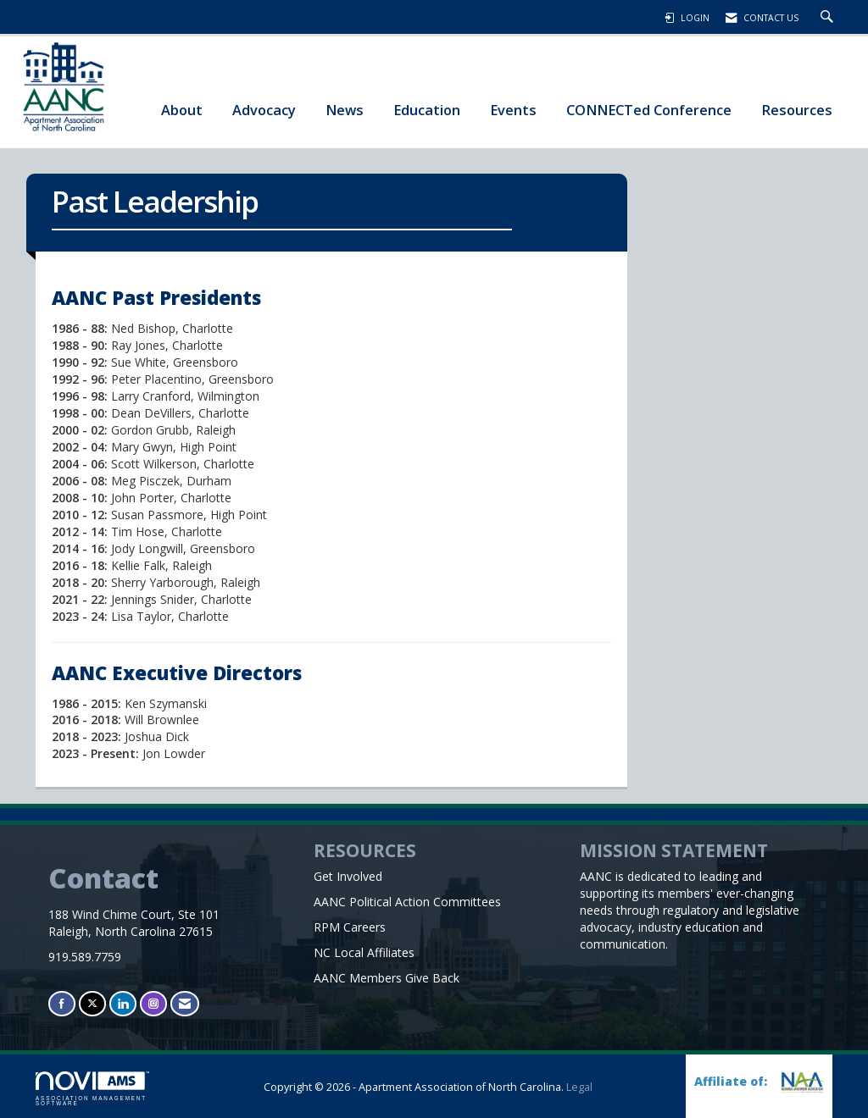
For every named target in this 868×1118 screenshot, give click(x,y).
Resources (796, 109)
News (345, 109)
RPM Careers (350, 927)
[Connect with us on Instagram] (153, 1003)
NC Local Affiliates (364, 952)
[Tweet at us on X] (92, 1003)
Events (513, 109)
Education (426, 109)
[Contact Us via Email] (184, 1003)
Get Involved (348, 876)
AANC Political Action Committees (407, 902)
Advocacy (264, 109)
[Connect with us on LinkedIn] (122, 1003)
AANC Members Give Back (386, 978)
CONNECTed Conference (649, 109)
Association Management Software (92, 1089)
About (182, 109)
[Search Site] (829, 18)
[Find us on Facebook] (61, 1003)
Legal (579, 1087)
